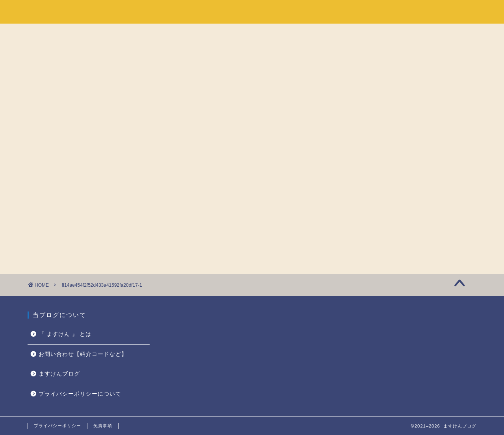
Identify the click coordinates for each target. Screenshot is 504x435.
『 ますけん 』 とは (424, 12)
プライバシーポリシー (57, 425)
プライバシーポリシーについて (80, 394)
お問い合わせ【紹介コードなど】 (83, 354)
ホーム (366, 12)
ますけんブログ (59, 11)
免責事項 (102, 425)
